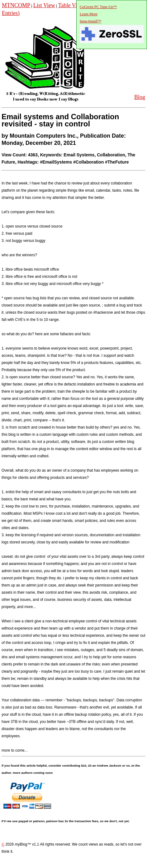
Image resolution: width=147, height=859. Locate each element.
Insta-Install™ (90, 21)
